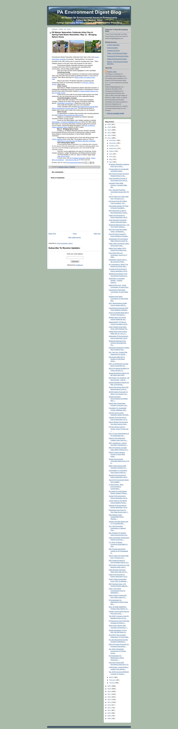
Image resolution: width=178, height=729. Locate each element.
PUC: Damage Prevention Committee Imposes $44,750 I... (119, 192)
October (112, 146)
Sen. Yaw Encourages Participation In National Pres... (117, 528)
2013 (109, 705)
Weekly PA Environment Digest (117, 59)
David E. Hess (112, 72)
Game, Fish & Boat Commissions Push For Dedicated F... (117, 590)
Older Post (97, 233)
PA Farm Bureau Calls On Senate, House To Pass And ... (118, 429)
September (113, 148)
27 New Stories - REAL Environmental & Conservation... (116, 486)
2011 (109, 710)
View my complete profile (115, 113)
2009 (109, 716)
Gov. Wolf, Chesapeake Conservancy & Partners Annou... (117, 651)
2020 (109, 686)
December (112, 140)
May (110, 159)
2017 (109, 694)
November (112, 143)
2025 (109, 127)
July (110, 154)
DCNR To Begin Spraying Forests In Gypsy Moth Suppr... (117, 454)
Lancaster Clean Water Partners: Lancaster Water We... (118, 185)
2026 (109, 124)
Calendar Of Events (113, 50)
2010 (109, 713)
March (111, 677)
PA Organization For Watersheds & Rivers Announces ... (116, 658)
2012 (109, 708)
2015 (109, 699)
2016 (109, 697)
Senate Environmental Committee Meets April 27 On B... (119, 461)
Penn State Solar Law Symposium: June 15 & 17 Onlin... (118, 255)
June (111, 156)
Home (75, 233)
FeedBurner (79, 265)
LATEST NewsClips (113, 45)
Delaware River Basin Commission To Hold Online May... (118, 298)
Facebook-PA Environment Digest (117, 56)
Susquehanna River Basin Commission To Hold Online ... (118, 292)
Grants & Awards (112, 48)
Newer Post (52, 233)
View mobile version (74, 237)
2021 (109, 138)
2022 (109, 135)
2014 (109, 702)
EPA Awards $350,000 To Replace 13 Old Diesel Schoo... (117, 359)
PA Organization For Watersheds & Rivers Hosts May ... (118, 602)
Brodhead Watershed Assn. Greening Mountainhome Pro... (117, 343)
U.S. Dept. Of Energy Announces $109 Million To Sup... (118, 544)
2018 (109, 691)
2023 (109, 132)
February (112, 680)
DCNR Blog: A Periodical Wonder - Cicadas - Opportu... (117, 280)
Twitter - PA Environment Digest (117, 53)
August (111, 151)
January (112, 683)
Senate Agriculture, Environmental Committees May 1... (118, 399)
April (110, 162)
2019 (109, 689)
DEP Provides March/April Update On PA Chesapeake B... (118, 551)
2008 (109, 718)
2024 (109, 130)
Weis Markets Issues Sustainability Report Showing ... (116, 517)
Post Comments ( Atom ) (65, 243)
